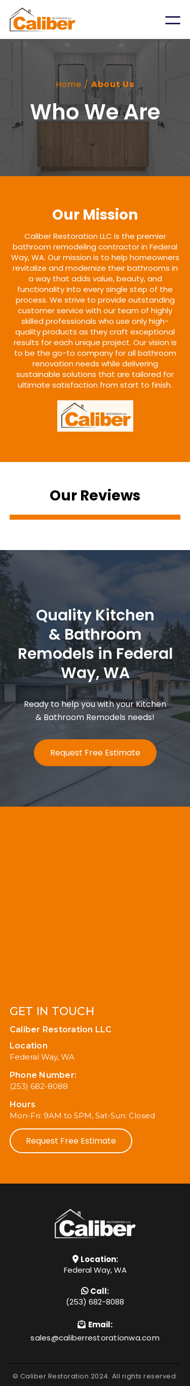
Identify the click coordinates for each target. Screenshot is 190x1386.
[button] (172, 19)
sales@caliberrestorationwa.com (95, 1337)
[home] (42, 19)
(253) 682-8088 (95, 1301)
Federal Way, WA (95, 1270)
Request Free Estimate (95, 753)
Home (69, 84)
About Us (112, 84)
